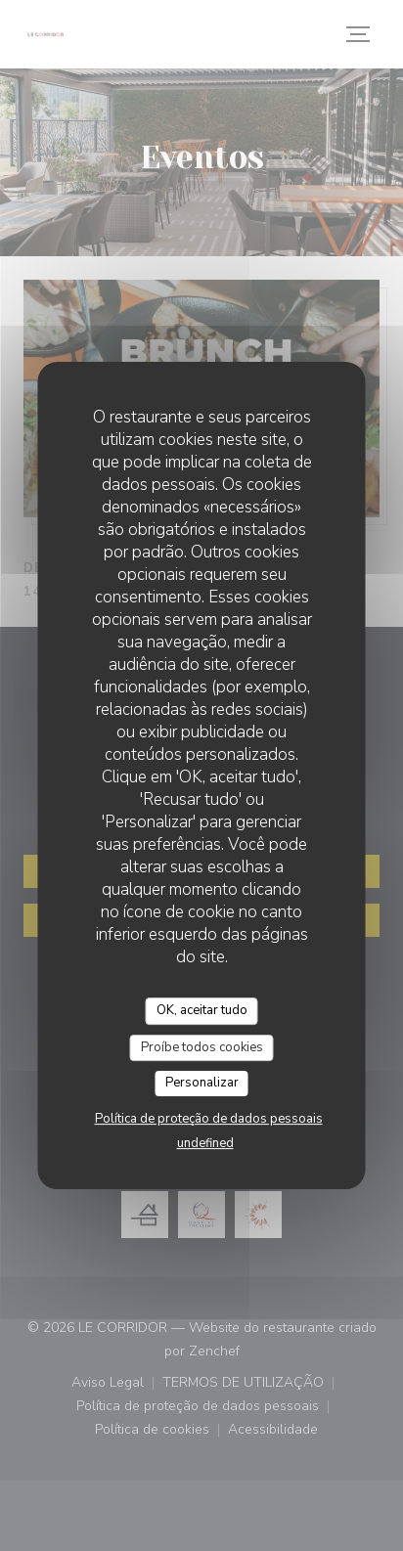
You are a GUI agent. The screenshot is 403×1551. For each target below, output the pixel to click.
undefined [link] (205, 1143)
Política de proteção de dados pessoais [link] (209, 1119)
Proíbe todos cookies (202, 1047)
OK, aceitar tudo (202, 1010)
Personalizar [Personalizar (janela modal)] (202, 1082)
